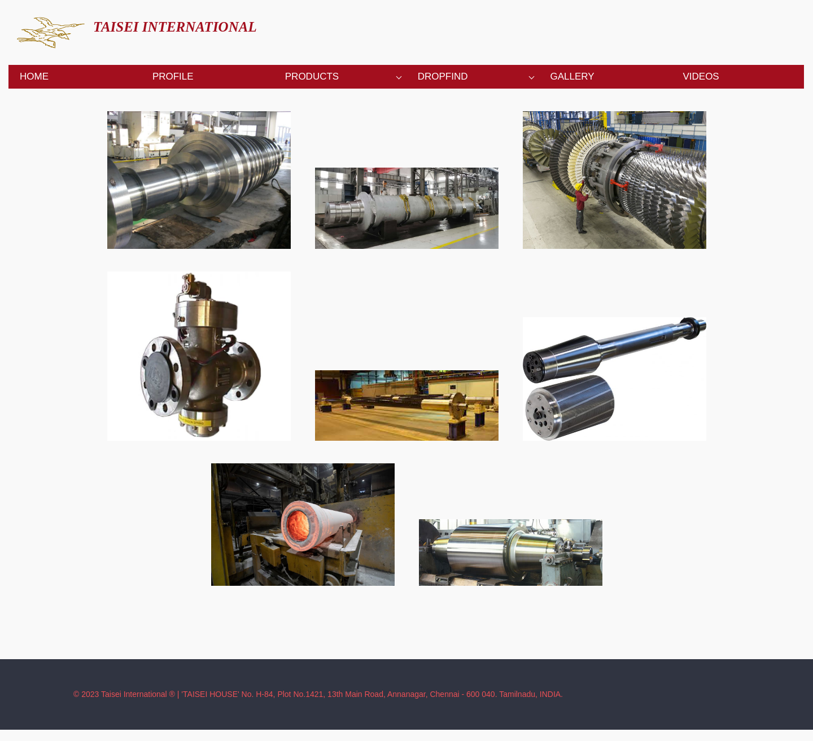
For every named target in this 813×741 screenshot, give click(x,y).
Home (34, 76)
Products (312, 76)
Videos (701, 76)
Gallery (572, 76)
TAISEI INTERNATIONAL (175, 26)
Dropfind (443, 76)
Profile (173, 76)
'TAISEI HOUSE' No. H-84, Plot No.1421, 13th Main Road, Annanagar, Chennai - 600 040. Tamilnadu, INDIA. (372, 694)
